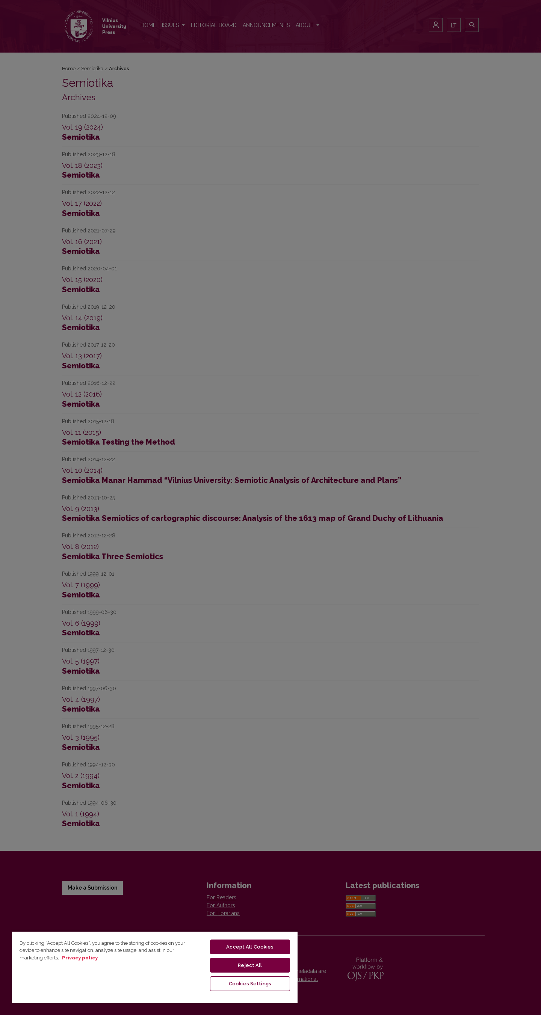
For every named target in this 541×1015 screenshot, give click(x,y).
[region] (155, 967)
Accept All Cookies (250, 947)
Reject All (250, 965)
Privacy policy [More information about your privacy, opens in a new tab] (80, 958)
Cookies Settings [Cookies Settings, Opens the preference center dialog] (250, 983)
